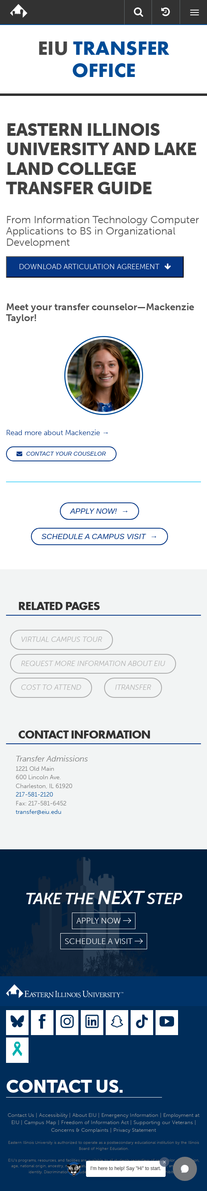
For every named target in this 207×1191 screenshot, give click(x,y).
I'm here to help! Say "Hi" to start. (125, 1168)
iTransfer (133, 687)
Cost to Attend (51, 687)
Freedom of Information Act (95, 1122)
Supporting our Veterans (163, 1122)
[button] (185, 1169)
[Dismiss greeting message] (164, 1162)
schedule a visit (104, 941)
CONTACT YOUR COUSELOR (61, 453)
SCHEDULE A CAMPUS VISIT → (99, 536)
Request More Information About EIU (93, 663)
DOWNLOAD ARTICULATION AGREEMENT (95, 266)
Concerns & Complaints (80, 1130)
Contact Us (21, 1115)
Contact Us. (64, 1087)
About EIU (84, 1115)
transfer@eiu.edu (38, 811)
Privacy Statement (134, 1130)
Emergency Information (129, 1115)
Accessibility (53, 1115)
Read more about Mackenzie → (57, 432)
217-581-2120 (34, 794)
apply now (103, 921)
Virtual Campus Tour (61, 639)
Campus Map (40, 1122)
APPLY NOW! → (99, 511)
